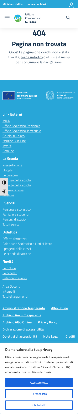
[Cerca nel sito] (68, 18)
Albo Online (59, 308)
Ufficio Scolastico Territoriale (21, 130)
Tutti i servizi (10, 224)
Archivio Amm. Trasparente (21, 315)
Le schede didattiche (16, 253)
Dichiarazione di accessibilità (23, 329)
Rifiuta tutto (39, 405)
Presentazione (12, 165)
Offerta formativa (14, 238)
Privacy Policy (47, 322)
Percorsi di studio (14, 219)
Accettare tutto (39, 382)
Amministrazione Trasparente (23, 308)
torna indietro (32, 57)
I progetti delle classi (16, 248)
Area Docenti (11, 286)
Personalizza (39, 394)
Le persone (10, 175)
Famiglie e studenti (15, 214)
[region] (39, 378)
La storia (8, 195)
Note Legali (51, 336)
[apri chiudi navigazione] (7, 18)
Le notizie (9, 268)
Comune (8, 150)
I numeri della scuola (16, 180)
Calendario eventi (14, 278)
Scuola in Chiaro (13, 135)
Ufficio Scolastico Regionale (21, 125)
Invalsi (6, 145)
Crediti (70, 336)
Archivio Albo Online (17, 322)
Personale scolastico (16, 209)
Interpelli (8, 291)
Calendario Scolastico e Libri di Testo (27, 243)
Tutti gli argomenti (14, 296)
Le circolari (9, 273)
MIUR (6, 120)
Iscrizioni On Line (14, 140)
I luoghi (7, 170)
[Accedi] (72, 4)
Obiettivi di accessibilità (19, 336)
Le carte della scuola (16, 185)
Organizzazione (13, 190)
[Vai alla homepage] (32, 18)
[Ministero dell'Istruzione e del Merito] (25, 4)
